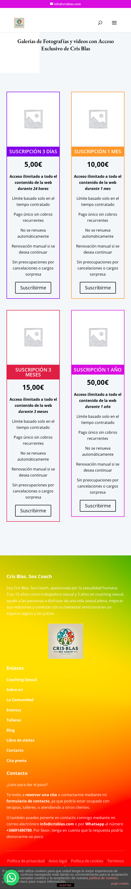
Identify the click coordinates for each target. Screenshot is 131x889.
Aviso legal (58, 860)
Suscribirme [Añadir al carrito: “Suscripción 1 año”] (98, 506)
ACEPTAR (65, 885)
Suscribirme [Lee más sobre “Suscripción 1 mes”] (98, 287)
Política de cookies (87, 860)
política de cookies (103, 878)
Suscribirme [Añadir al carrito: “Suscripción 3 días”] (33, 287)
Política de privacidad (26, 860)
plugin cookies (120, 883)
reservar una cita (41, 794)
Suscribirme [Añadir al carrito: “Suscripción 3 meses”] (33, 510)
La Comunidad (20, 699)
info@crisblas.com (57, 824)
